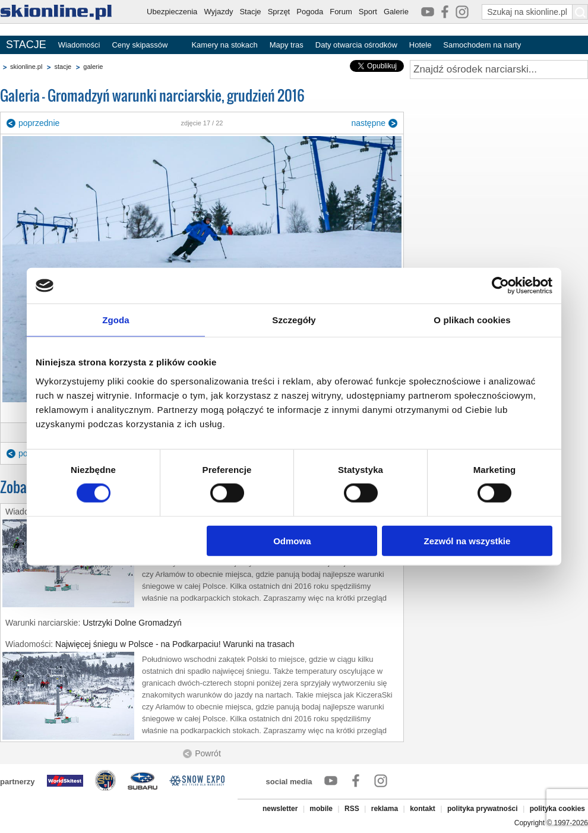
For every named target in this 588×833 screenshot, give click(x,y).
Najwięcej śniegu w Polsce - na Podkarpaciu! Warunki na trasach (175, 644)
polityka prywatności (482, 808)
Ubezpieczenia (172, 11)
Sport (368, 11)
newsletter (280, 808)
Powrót (208, 753)
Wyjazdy (218, 11)
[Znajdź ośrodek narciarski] (499, 69)
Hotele (420, 44)
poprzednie (38, 123)
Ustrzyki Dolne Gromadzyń (132, 622)
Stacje (250, 11)
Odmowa (292, 540)
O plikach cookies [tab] (472, 320)
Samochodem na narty (482, 44)
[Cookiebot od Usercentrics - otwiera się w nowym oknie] (500, 286)
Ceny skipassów (139, 44)
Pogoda (309, 11)
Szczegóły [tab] (293, 320)
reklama (384, 808)
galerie (93, 66)
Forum (341, 11)
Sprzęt (279, 11)
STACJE (26, 45)
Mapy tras (287, 44)
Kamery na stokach (224, 44)
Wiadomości (79, 44)
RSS (351, 808)
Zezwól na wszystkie (467, 540)
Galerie (396, 11)
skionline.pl (26, 66)
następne (368, 123)
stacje (62, 66)
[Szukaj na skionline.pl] (580, 12)
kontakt (422, 808)
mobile (321, 808)
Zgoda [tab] (115, 320)
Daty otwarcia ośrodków (356, 44)
